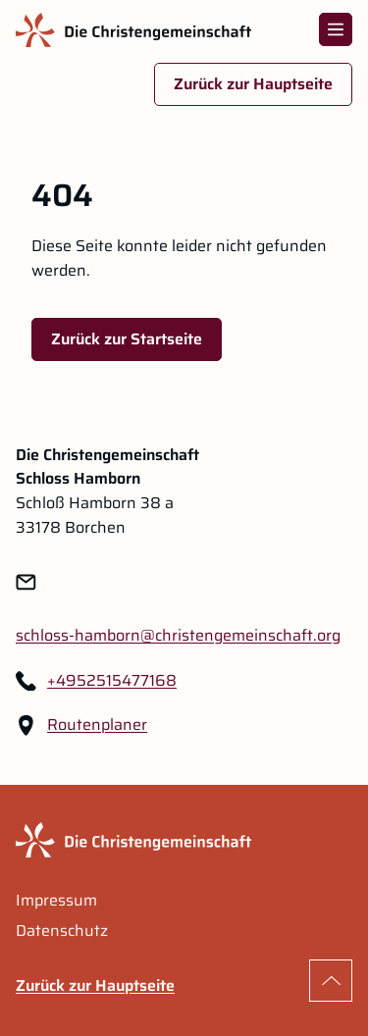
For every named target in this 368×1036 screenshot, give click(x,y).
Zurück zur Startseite (126, 339)
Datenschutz (62, 931)
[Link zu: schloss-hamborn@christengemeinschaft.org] (178, 636)
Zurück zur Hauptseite (253, 84)
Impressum (56, 900)
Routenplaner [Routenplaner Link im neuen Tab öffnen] (97, 725)
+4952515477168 (112, 681)
